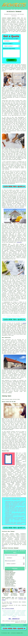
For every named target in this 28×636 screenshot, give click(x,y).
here (3, 545)
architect (21, 19)
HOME (11, 9)
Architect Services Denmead (10, 548)
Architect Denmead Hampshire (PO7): (11, 18)
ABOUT (17, 9)
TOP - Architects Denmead (8, 608)
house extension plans (19, 472)
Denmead (24, 323)
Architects (19, 242)
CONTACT (20, 9)
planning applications (7, 473)
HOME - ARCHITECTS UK (14, 618)
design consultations (18, 488)
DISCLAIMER (24, 9)
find (7, 533)
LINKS (14, 9)
